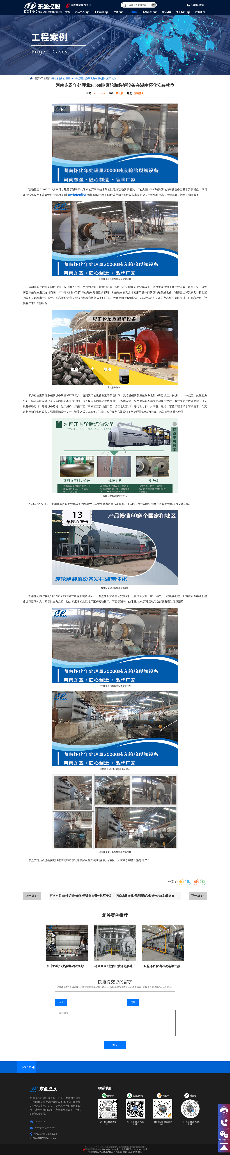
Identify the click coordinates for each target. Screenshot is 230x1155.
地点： (130, 93)
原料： (112, 93)
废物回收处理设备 (201, 1067)
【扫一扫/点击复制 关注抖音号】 (190, 1123)
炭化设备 (181, 1067)
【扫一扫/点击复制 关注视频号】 (162, 1123)
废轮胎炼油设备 (65, 1067)
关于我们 (180, 12)
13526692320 (197, 5)
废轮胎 (119, 93)
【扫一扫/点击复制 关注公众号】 (135, 1123)
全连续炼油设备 (46, 1067)
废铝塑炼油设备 (104, 1067)
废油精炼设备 (143, 1067)
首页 (67, 12)
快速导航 (26, 1067)
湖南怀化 (139, 93)
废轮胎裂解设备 (77, 194)
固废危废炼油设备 (162, 1067)
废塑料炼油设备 (85, 1067)
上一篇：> (32, 895)
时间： (89, 93)
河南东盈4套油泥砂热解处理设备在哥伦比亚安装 (81, 895)
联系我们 (200, 12)
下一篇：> (197, 895)
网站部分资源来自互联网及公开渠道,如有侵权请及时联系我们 (115, 1152)
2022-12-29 (99, 93)
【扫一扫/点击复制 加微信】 (107, 1123)
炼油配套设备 (220, 1067)
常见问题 (166, 12)
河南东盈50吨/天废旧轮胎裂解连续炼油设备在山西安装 (147, 897)
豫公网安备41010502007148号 (134, 1149)
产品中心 (79, 12)
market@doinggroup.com (45, 1128)
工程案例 (132, 12)
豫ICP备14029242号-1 (111, 1149)
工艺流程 (99, 12)
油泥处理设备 (123, 1067)
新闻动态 (147, 12)
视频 (116, 12)
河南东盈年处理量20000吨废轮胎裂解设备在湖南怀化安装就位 (84, 78)
